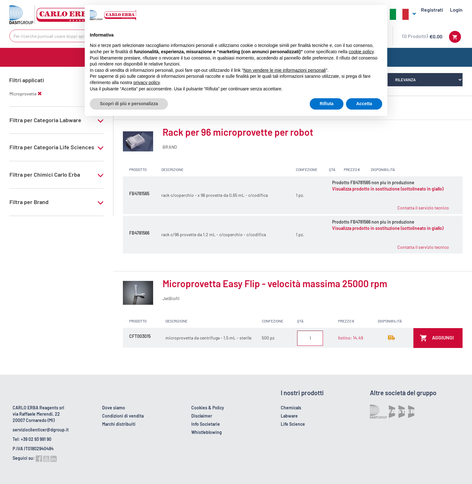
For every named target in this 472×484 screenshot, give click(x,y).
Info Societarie (205, 424)
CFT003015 (140, 336)
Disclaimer (201, 416)
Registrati (432, 10)
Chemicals (291, 407)
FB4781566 (139, 233)
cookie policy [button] (361, 51)
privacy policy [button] (147, 82)
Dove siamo (113, 407)
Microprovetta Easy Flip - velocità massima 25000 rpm (275, 283)
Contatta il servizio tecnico (423, 207)
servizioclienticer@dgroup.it (41, 429)
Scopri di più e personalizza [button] (129, 103)
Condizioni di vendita (123, 416)
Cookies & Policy (207, 407)
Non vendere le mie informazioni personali (284, 70)
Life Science (293, 424)
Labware (289, 416)
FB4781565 (139, 193)
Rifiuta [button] (327, 103)
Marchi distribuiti (118, 424)
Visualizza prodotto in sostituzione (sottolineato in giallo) (387, 188)
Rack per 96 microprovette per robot (238, 132)
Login (456, 10)
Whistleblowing (206, 432)
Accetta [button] (364, 103)
